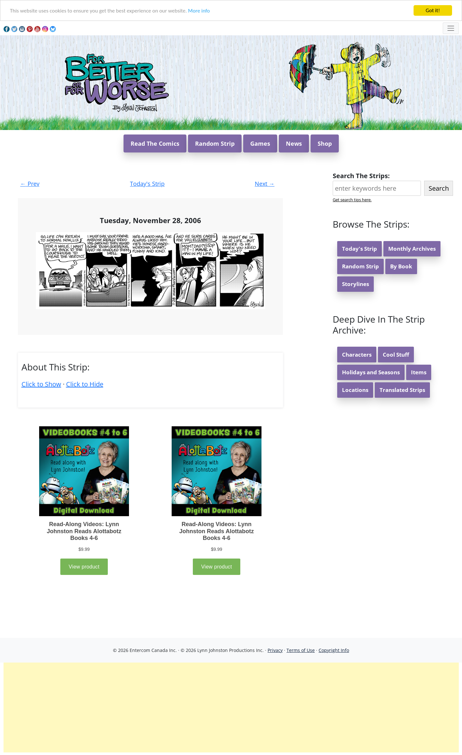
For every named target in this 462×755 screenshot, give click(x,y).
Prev (29, 183)
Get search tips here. (352, 200)
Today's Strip (147, 183)
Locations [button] (355, 390)
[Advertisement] (231, 707)
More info (199, 10)
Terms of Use (301, 650)
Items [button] (418, 372)
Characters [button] (357, 354)
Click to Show (41, 384)
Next (265, 183)
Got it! (433, 10)
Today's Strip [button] (359, 248)
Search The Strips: (361, 175)
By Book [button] (401, 266)
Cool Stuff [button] (396, 354)
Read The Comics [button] (155, 143)
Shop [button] (325, 143)
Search (439, 188)
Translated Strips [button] (402, 390)
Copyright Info (334, 650)
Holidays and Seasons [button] (371, 372)
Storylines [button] (355, 284)
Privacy (275, 650)
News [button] (294, 143)
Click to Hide (84, 384)
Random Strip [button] (215, 143)
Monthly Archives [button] (412, 248)
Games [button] (260, 143)
